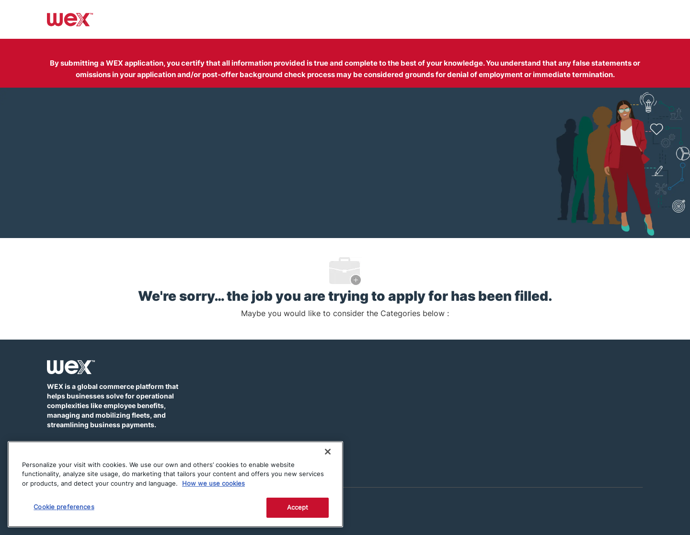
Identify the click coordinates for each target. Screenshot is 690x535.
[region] (175, 484)
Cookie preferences (64, 507)
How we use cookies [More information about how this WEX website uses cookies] (213, 483)
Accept (298, 507)
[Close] (327, 451)
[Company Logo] (70, 18)
